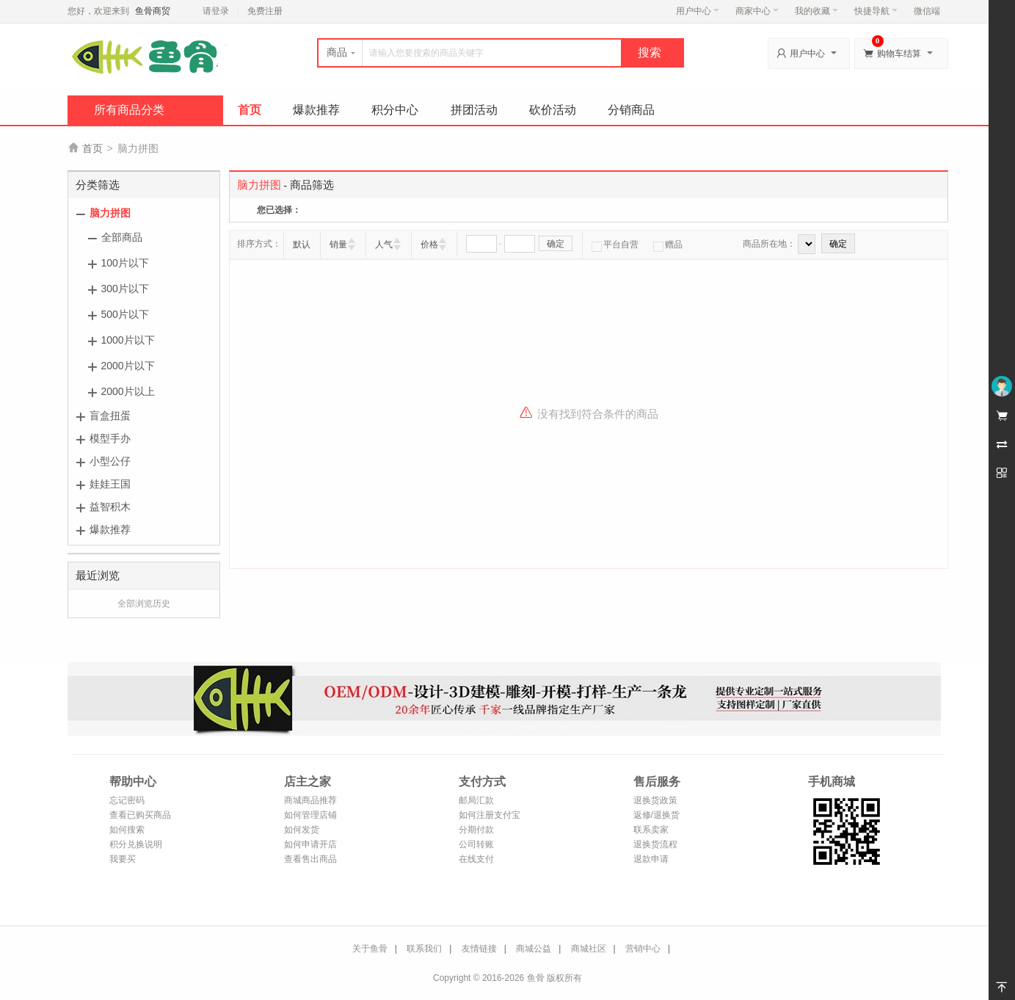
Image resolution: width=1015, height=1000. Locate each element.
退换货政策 (655, 800)
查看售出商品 (310, 859)
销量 (338, 244)
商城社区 (588, 948)
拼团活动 (474, 110)
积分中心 (394, 110)
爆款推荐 (316, 110)
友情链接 (479, 948)
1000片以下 (128, 340)
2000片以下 (128, 366)
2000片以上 (128, 391)
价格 (429, 244)
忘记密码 (127, 800)
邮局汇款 (476, 800)
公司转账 (476, 844)
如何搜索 (127, 830)
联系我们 (424, 948)
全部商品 (121, 237)
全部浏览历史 (143, 603)
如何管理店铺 (310, 815)
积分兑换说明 (135, 844)
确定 (555, 244)
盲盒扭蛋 (110, 415)
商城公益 (533, 948)
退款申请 (651, 859)
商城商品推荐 (310, 800)
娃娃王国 (110, 484)
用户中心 (697, 11)
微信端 (927, 11)
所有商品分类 (129, 110)
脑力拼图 (110, 213)
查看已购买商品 (140, 815)
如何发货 (301, 830)
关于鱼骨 (370, 948)
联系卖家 (651, 830)
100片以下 (125, 263)
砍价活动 (552, 110)
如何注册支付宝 (489, 815)
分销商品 (631, 110)
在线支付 (476, 859)
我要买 (122, 859)
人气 (384, 244)
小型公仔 (110, 461)
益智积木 (110, 506)
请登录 (216, 11)
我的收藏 (816, 11)
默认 (301, 244)
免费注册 (265, 11)
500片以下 (125, 314)
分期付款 (476, 830)
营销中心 (643, 948)
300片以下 (125, 288)
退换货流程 (655, 844)
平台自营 (615, 244)
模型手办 (110, 438)
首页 (249, 110)
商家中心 (757, 11)
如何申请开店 (310, 844)
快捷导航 (876, 11)
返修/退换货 (656, 815)
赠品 (668, 244)
